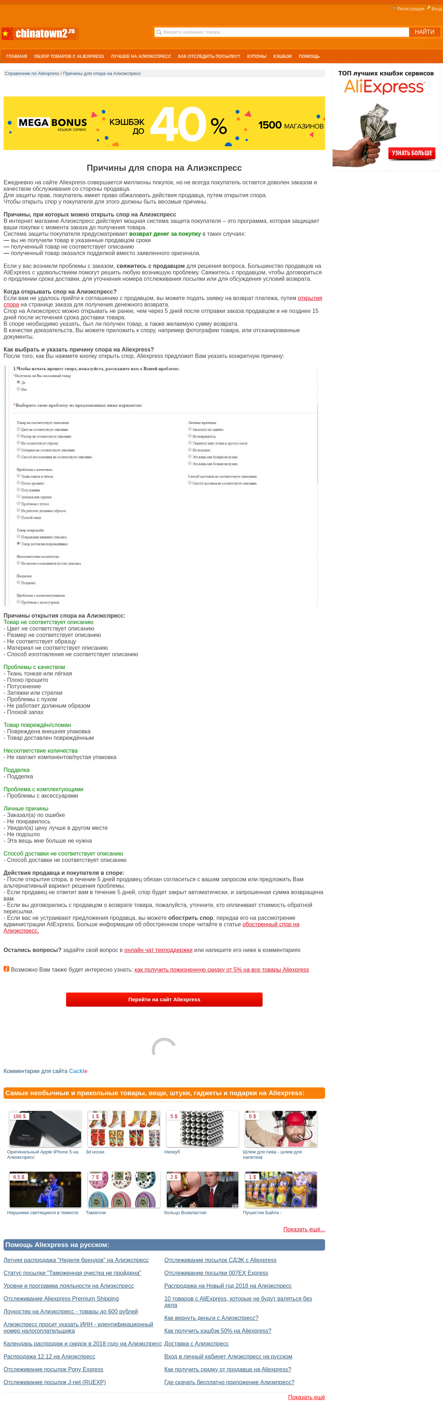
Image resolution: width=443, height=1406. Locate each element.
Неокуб (172, 1152)
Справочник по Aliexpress (32, 73)
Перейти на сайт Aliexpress (164, 999)
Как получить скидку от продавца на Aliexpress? (227, 1369)
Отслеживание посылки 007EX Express (216, 1273)
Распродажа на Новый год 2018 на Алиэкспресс (228, 1286)
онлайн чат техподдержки (158, 950)
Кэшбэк (282, 56)
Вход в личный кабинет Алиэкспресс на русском (228, 1356)
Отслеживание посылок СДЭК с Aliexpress (220, 1260)
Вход (434, 8)
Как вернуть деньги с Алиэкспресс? (211, 1318)
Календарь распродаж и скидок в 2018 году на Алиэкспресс (83, 1344)
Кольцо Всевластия (185, 1212)
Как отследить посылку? (209, 56)
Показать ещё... (304, 1229)
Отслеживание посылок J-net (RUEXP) (55, 1382)
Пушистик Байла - (262, 1212)
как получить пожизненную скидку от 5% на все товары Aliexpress (222, 970)
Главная (16, 56)
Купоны (256, 56)
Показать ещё (306, 1397)
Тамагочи (96, 1212)
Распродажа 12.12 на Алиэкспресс (49, 1356)
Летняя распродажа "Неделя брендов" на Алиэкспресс (76, 1260)
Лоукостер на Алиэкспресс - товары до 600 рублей (71, 1311)
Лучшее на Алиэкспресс (141, 56)
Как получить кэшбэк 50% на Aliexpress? (218, 1331)
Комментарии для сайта (46, 1071)
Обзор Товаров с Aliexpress (69, 56)
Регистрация (408, 8)
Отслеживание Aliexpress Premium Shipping (61, 1299)
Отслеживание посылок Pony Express (53, 1369)
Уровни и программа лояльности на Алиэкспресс (69, 1286)
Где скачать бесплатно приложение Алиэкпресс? (229, 1382)
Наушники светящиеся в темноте (42, 1212)
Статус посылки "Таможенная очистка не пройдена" (72, 1273)
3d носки (95, 1152)
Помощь (309, 56)
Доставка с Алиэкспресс (196, 1344)
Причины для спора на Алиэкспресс (102, 73)
